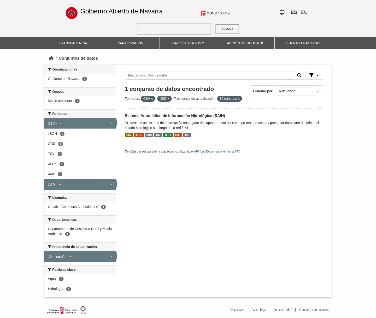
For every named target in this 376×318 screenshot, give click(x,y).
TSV (158, 135)
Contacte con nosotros (314, 310)
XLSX (167, 135)
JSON (138, 135)
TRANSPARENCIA (73, 43)
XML (177, 135)
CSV (129, 135)
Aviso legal (259, 310)
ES (294, 12)
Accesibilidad (283, 310)
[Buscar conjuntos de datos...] (209, 75)
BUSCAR (227, 28)
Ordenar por (263, 91)
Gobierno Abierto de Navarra (121, 11)
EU (304, 12)
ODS (149, 135)
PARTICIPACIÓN (130, 43)
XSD (187, 135)
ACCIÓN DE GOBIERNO (245, 43)
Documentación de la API (222, 151)
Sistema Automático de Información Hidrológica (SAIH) (175, 116)
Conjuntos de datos (78, 58)
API (196, 151)
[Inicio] (51, 58)
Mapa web (237, 310)
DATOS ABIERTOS (186, 43)
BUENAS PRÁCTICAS (303, 43)
